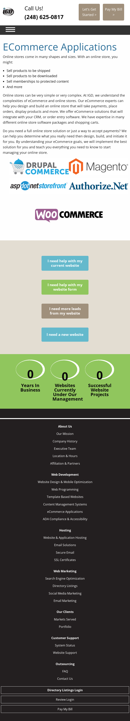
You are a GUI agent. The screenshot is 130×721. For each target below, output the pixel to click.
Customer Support (65, 585)
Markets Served (65, 566)
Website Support (65, 600)
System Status (65, 592)
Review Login (65, 647)
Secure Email (65, 500)
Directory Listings (65, 533)
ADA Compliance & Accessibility (65, 466)
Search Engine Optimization (65, 526)
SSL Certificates (65, 507)
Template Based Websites (65, 444)
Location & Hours (65, 403)
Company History (65, 388)
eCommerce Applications (65, 459)
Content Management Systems (65, 451)
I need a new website (104, 265)
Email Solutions (65, 492)
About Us (65, 373)
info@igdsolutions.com (96, 694)
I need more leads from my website (78, 272)
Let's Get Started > (89, 12)
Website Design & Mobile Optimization (65, 429)
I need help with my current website (26, 272)
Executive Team (65, 396)
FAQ (65, 618)
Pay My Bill (65, 656)
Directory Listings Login (65, 637)
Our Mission (65, 381)
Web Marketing (65, 518)
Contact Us (65, 626)
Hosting (65, 477)
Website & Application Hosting (65, 485)
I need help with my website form (52, 272)
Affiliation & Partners (65, 411)
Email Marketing (65, 548)
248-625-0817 (51, 699)
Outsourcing (65, 611)
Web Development (65, 422)
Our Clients (65, 559)
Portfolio (65, 574)
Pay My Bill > (113, 12)
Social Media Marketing (65, 540)
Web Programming (65, 436)
